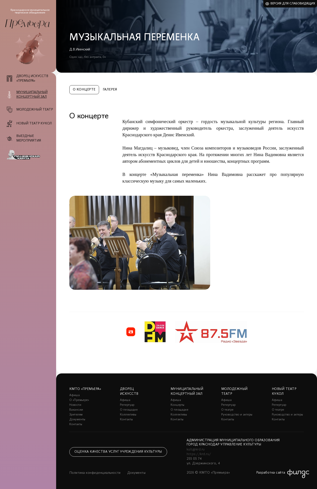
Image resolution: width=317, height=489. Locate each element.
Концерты (177, 405)
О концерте (84, 89)
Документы (77, 419)
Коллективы (128, 414)
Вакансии (76, 409)
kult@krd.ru (196, 449)
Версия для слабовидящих (293, 3)
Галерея (110, 89)
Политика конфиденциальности (95, 473)
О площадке (129, 409)
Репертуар (127, 405)
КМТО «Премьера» (85, 389)
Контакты (75, 424)
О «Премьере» (79, 400)
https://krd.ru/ (199, 454)
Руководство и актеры (236, 414)
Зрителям (76, 414)
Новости (75, 405)
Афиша (74, 395)
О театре (227, 409)
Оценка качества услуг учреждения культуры (118, 452)
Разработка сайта (270, 472)
